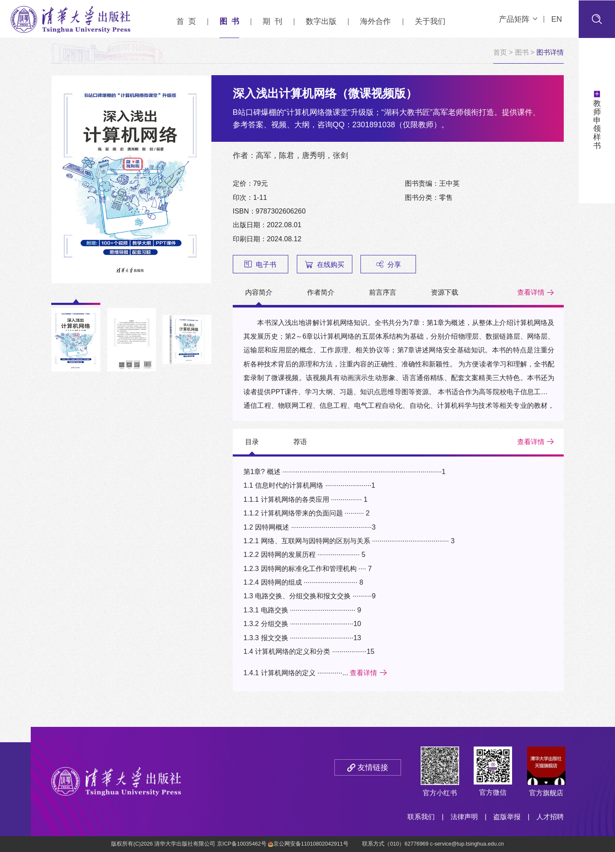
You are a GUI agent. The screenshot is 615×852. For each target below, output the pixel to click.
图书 (522, 52)
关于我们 (430, 21)
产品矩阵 (518, 19)
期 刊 (272, 21)
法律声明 (464, 816)
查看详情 (531, 292)
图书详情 (550, 52)
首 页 (186, 21)
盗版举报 (507, 816)
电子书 (260, 264)
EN (556, 19)
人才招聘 (550, 816)
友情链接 (372, 767)
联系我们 (421, 816)
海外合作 (375, 21)
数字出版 (321, 21)
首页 (500, 52)
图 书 (229, 21)
